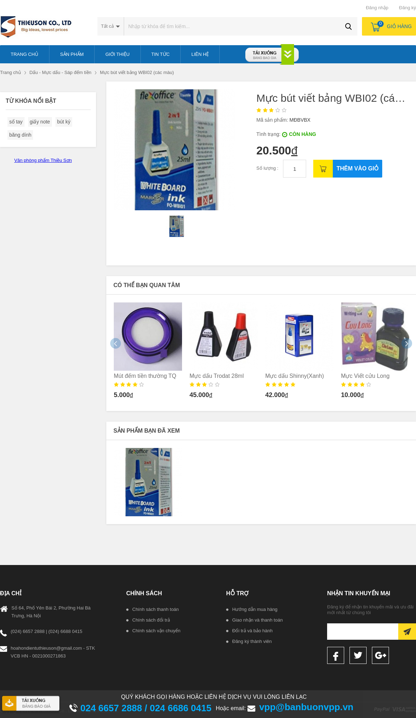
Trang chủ (10, 72)
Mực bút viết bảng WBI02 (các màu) (137, 72)
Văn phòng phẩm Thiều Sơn (43, 160)
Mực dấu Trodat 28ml (217, 376)
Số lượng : (267, 168)
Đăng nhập (377, 7)
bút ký (63, 122)
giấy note (40, 122)
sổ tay (16, 122)
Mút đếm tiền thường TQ (145, 376)
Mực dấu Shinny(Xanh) (294, 376)
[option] (148, 352)
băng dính (20, 135)
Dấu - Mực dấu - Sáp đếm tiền (60, 72)
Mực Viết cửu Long (365, 376)
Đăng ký (407, 7)
